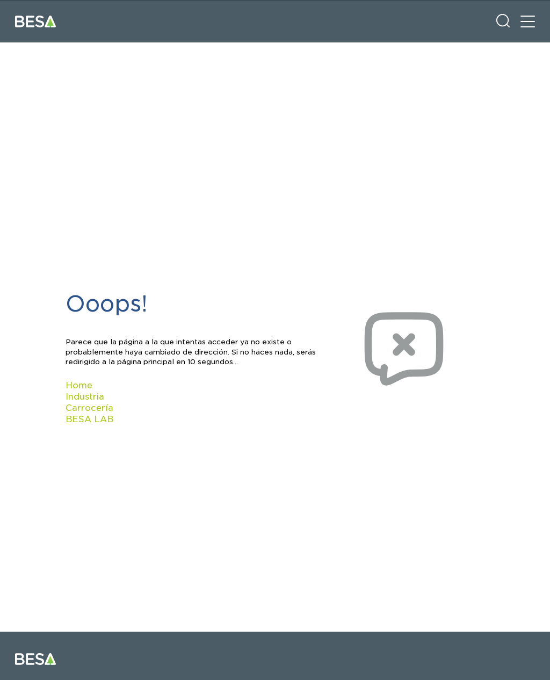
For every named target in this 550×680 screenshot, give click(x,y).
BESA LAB (89, 419)
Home (79, 385)
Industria (85, 397)
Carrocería (89, 408)
